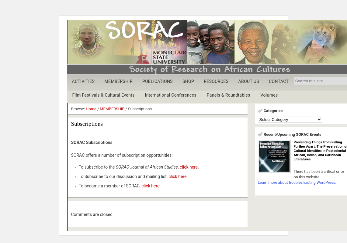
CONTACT (279, 81)
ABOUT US (248, 81)
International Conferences (170, 95)
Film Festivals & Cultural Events (103, 95)
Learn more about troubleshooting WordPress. (297, 182)
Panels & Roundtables (228, 95)
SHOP (188, 81)
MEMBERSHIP (118, 81)
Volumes (269, 95)
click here (189, 167)
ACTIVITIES (83, 81)
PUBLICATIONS (157, 81)
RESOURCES (216, 81)
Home (91, 109)
